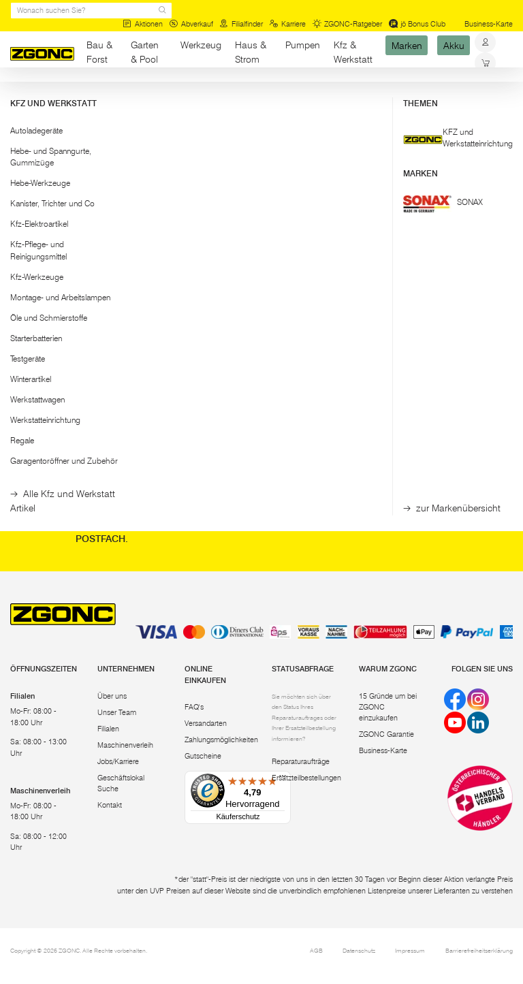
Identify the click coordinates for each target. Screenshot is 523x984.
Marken (407, 44)
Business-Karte (488, 24)
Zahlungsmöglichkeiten (221, 739)
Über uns (112, 696)
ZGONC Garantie (386, 734)
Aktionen (143, 24)
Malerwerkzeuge (140, 93)
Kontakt (109, 805)
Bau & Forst (99, 52)
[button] (65, 137)
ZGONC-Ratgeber (348, 24)
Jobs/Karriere (118, 761)
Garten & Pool (145, 52)
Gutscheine (203, 756)
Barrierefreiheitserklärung (479, 950)
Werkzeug (200, 44)
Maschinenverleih (125, 745)
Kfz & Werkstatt (353, 52)
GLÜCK (161, 275)
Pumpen (302, 44)
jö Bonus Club (417, 24)
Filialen (108, 729)
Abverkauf (191, 24)
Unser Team (116, 712)
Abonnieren (458, 511)
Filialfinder (241, 24)
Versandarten (206, 723)
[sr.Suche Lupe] (162, 10)
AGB (316, 950)
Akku (453, 44)
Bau (94, 93)
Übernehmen (65, 229)
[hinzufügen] (203, 370)
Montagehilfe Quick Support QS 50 (277, 329)
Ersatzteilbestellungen (306, 778)
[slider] (23, 170)
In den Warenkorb (169, 370)
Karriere (287, 24)
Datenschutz (359, 950)
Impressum (410, 950)
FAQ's (194, 707)
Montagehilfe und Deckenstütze (177, 324)
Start (17, 93)
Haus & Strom (250, 52)
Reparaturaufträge (301, 761)
